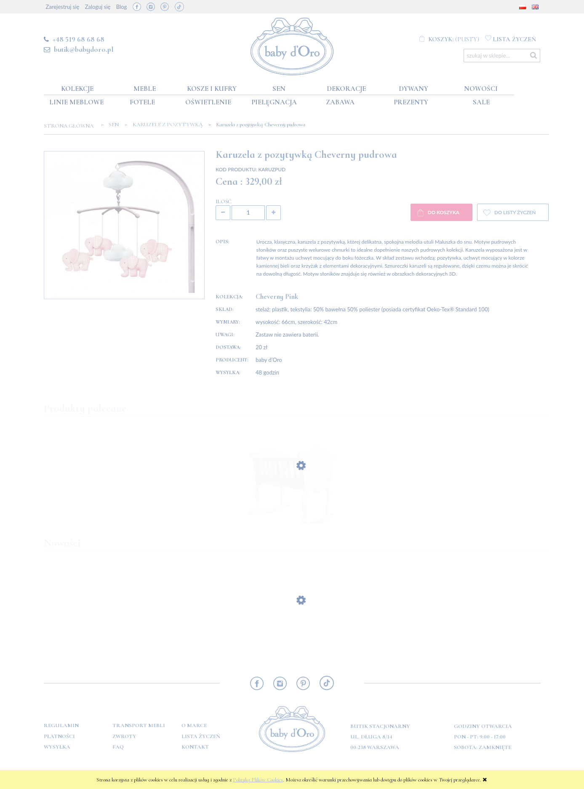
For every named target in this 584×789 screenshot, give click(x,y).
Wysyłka (57, 747)
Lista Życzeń (200, 736)
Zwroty (124, 736)
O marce (194, 725)
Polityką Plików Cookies (258, 779)
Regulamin (61, 725)
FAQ (118, 747)
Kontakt (195, 747)
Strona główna (71, 125)
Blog (121, 6)
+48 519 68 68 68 (78, 39)
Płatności (59, 736)
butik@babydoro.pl (83, 49)
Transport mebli (138, 725)
